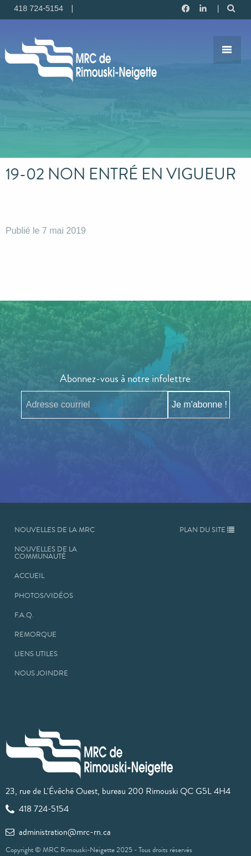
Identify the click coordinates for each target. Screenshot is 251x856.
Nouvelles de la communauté (45, 552)
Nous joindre (41, 673)
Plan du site (207, 530)
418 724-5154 (37, 808)
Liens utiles (36, 654)
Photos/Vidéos (43, 596)
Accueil (29, 576)
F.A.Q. (24, 615)
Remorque (35, 635)
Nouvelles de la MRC (54, 530)
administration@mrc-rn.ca (58, 832)
